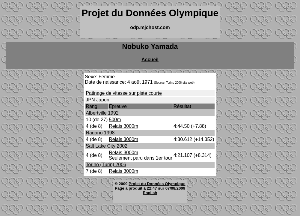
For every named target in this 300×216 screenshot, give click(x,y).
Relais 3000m (123, 126)
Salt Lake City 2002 (106, 145)
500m (115, 119)
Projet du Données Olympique (157, 184)
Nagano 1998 (100, 132)
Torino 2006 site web (180, 82)
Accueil (150, 59)
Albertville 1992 (102, 113)
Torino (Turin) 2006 (106, 164)
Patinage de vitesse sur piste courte (124, 93)
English (150, 192)
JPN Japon (97, 99)
